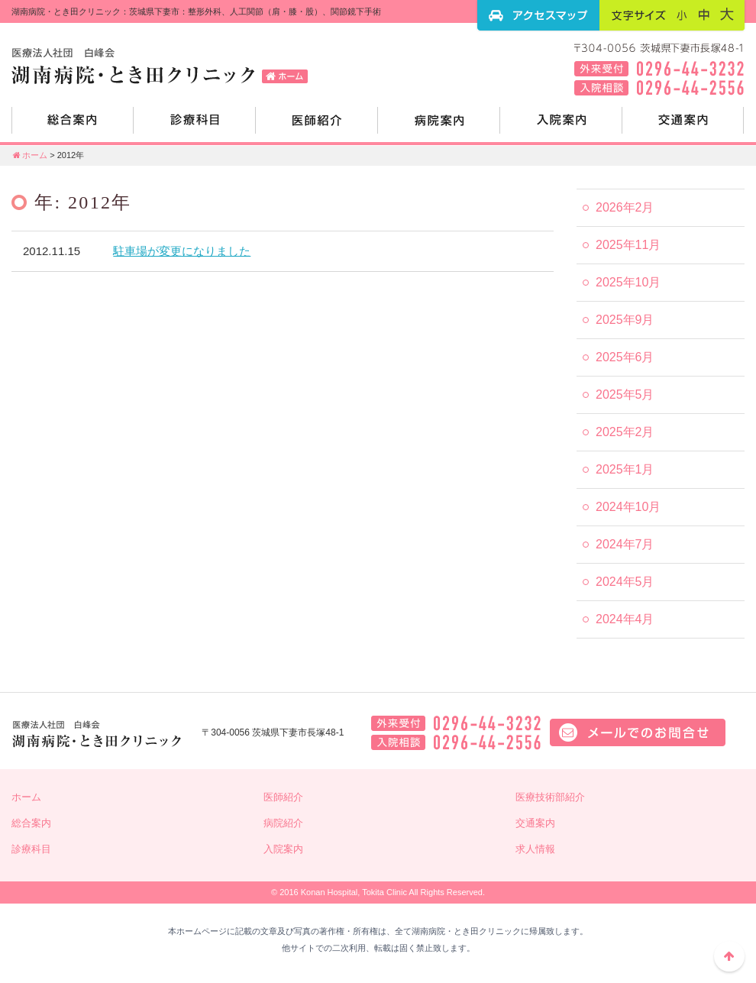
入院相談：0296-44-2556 (456, 742)
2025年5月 (625, 394)
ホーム (29, 155)
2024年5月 (625, 581)
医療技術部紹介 (550, 797)
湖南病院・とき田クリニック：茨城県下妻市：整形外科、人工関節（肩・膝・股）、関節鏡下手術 (164, 65)
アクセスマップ (538, 15)
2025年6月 (625, 357)
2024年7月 (625, 544)
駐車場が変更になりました (181, 250)
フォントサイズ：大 (727, 14)
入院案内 (561, 126)
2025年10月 (628, 282)
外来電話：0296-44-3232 (456, 723)
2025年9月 (625, 319)
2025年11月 (628, 244)
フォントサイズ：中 (704, 14)
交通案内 (683, 126)
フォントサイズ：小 (682, 14)
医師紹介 (317, 126)
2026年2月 (625, 207)
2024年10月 (628, 506)
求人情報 (535, 849)
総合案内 (72, 126)
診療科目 (195, 126)
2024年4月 (625, 619)
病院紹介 (439, 126)
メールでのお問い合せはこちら (637, 732)
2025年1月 (625, 469)
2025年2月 (625, 431)
